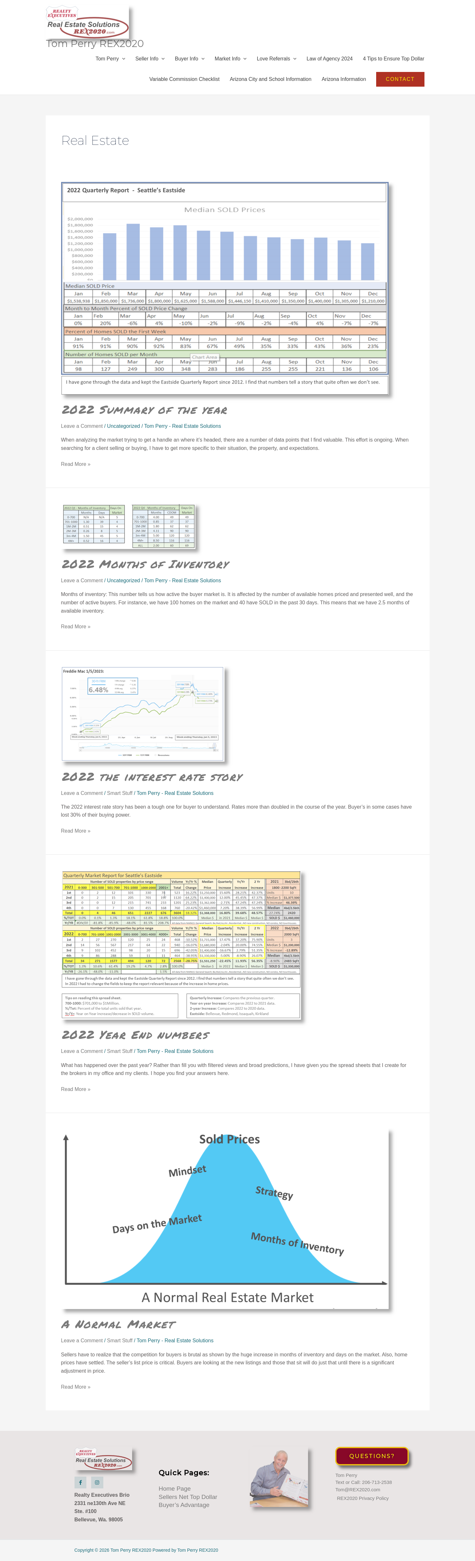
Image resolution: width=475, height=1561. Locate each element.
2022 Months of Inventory (144, 564)
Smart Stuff (120, 793)
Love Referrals (277, 58)
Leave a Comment (82, 426)
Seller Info (150, 58)
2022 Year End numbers (134, 1034)
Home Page (175, 1488)
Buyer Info (190, 58)
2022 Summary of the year (144, 409)
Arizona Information (344, 79)
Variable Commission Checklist (184, 79)
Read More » (76, 464)
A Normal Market (117, 1324)
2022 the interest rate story (151, 776)
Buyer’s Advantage (184, 1505)
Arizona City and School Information (270, 79)
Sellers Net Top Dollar (188, 1497)
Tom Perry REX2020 (95, 43)
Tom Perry (110, 58)
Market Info (231, 58)
